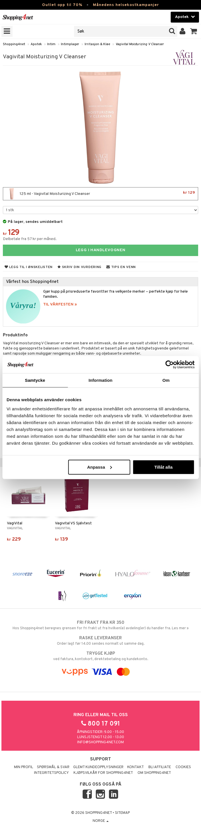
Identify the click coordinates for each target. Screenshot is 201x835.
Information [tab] (101, 380)
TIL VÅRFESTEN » (60, 304)
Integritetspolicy (51, 773)
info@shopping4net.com (100, 742)
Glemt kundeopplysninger (98, 767)
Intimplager (70, 44)
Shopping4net (14, 44)
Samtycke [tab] (35, 380)
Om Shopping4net (154, 773)
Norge (101, 821)
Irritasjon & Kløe (97, 44)
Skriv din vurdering (79, 267)
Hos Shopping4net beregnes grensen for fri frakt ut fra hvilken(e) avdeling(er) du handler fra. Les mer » (100, 625)
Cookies (183, 767)
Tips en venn (121, 267)
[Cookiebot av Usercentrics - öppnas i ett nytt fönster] (169, 364)
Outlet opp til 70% (62, 5)
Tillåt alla (163, 466)
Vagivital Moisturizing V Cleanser (140, 44)
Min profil (23, 767)
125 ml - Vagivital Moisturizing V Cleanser (100, 193)
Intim (51, 44)
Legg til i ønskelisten (29, 267)
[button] (194, 31)
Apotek (36, 44)
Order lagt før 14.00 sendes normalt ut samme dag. (100, 640)
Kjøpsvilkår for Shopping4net (103, 773)
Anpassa (99, 466)
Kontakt (135, 767)
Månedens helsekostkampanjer (126, 5)
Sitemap (122, 813)
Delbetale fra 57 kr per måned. (30, 239)
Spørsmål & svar (53, 767)
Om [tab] (166, 380)
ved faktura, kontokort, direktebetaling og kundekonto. (100, 656)
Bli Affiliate (159, 767)
